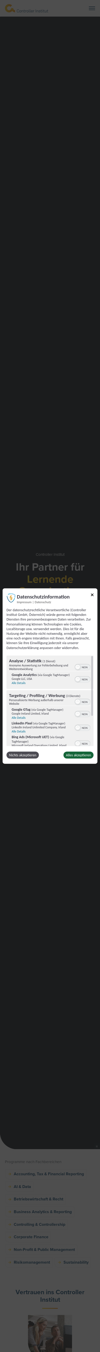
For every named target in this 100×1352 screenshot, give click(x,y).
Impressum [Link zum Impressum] (24, 602)
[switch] (82, 666)
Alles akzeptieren (78, 755)
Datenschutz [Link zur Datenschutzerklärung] (43, 602)
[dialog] (50, 676)
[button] (77, 667)
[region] (50, 700)
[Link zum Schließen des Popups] (92, 596)
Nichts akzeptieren (22, 755)
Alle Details (19, 683)
